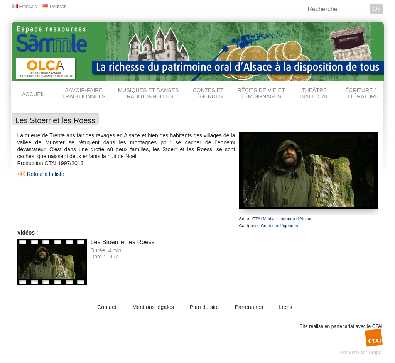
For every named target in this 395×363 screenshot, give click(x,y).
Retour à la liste (45, 174)
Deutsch (58, 6)
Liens (285, 307)
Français (28, 6)
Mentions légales (153, 307)
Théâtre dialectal (314, 93)
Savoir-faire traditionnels (83, 93)
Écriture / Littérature (360, 93)
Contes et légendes (207, 93)
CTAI (377, 326)
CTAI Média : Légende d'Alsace (282, 218)
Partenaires (249, 307)
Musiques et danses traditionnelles (148, 93)
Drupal (375, 352)
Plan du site (204, 307)
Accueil (34, 94)
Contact (106, 307)
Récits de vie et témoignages (261, 93)
